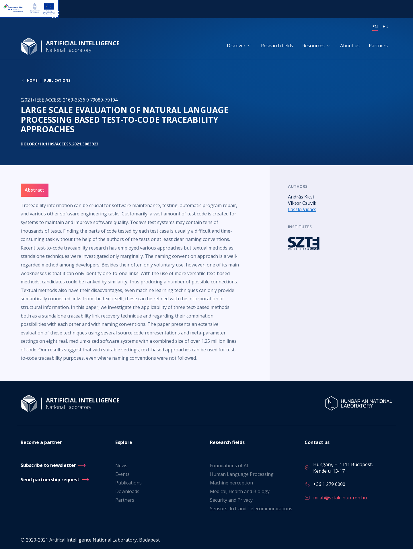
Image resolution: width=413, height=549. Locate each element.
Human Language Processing (242, 474)
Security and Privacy (231, 500)
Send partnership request (50, 479)
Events (122, 474)
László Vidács (302, 209)
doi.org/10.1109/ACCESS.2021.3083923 (59, 144)
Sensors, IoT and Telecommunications (251, 508)
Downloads (127, 491)
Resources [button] (313, 45)
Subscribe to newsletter (48, 465)
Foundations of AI (229, 465)
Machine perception (231, 483)
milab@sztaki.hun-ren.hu (340, 498)
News (121, 465)
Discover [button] (236, 45)
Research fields (277, 45)
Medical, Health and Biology (240, 491)
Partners (378, 45)
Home (32, 80)
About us (350, 45)
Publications (57, 80)
